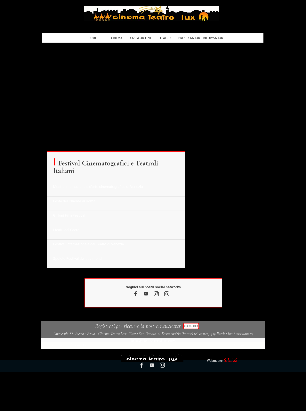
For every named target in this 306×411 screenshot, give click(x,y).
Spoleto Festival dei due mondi (78, 258)
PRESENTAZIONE (190, 38)
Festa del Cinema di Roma (74, 201)
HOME (92, 38)
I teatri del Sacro (66, 230)
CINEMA (116, 38)
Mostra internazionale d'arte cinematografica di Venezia (98, 187)
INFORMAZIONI (213, 38)
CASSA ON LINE (141, 38)
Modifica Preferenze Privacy (72, 345)
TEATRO (165, 38)
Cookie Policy (244, 345)
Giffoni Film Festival (69, 215)
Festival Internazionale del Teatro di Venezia (88, 244)
